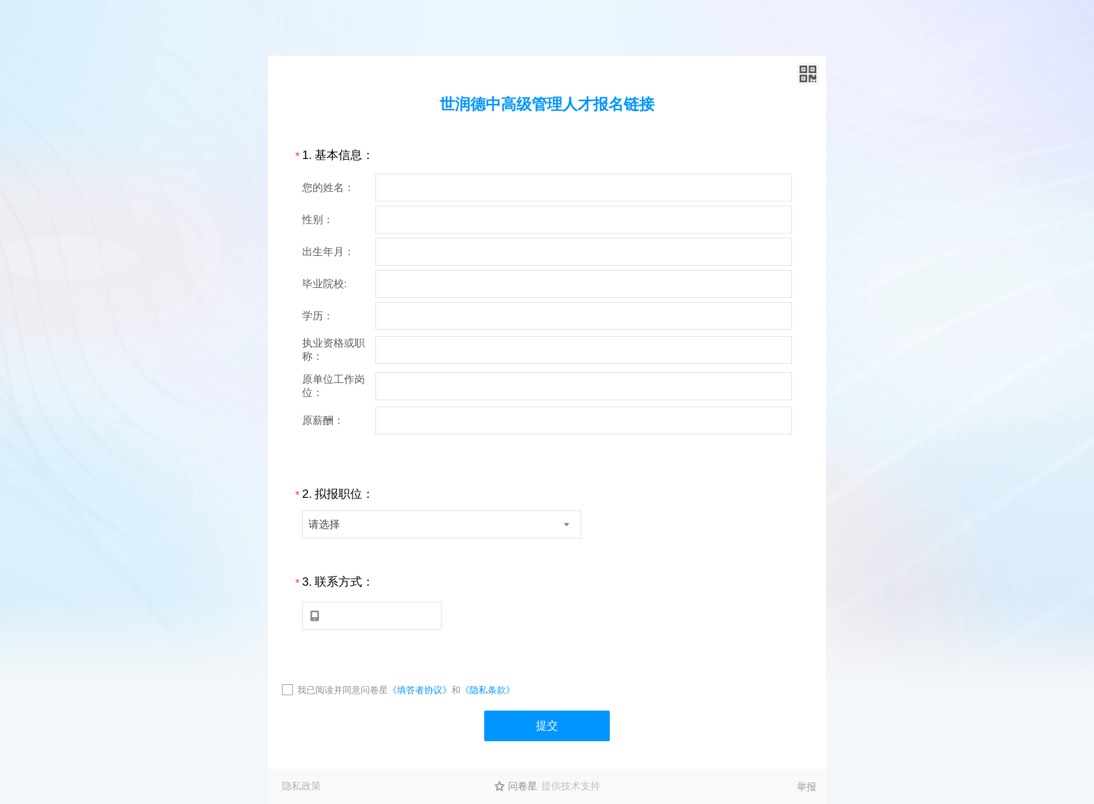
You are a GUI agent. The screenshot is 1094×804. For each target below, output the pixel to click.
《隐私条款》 (487, 690)
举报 (806, 786)
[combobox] (441, 524)
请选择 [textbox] (324, 524)
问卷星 (522, 785)
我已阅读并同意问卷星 (342, 690)
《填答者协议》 (419, 690)
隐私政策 (301, 785)
